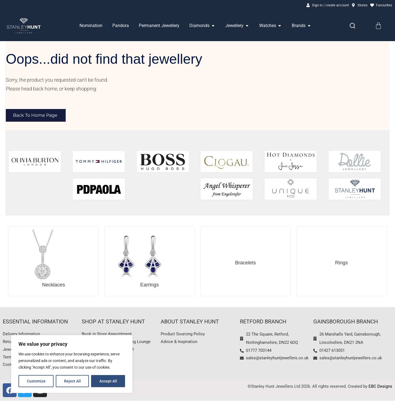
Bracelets (245, 263)
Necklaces (53, 285)
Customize (36, 381)
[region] (71, 364)
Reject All (72, 381)
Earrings (149, 285)
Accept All (108, 381)
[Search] (352, 26)
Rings (341, 263)
